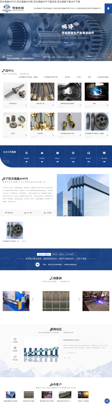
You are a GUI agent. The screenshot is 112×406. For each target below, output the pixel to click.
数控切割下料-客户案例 (47, 401)
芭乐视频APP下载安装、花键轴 (28, 77)
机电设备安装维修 (103, 77)
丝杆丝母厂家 (40, 103)
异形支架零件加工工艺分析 (71, 340)
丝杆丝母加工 (13, 103)
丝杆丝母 (67, 77)
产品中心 (73, 8)
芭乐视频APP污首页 (40, 8)
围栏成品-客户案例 (28, 401)
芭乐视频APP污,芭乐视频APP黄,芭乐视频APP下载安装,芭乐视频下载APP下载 (40, 1)
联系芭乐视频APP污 (94, 8)
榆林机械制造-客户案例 (10, 401)
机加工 (79, 77)
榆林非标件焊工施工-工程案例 (65, 401)
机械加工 (50, 8)
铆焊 (89, 77)
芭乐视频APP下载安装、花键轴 (94, 133)
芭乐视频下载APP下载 (51, 77)
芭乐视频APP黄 (64, 8)
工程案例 (79, 8)
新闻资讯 (85, 8)
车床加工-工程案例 (83, 401)
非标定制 (56, 8)
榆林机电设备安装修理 (67, 103)
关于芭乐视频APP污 (15, 178)
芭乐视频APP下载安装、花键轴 (11, 241)
